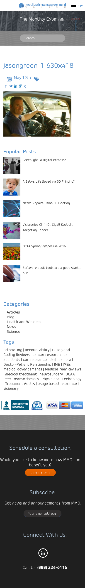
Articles (13, 312)
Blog (10, 316)
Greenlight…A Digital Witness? (44, 160)
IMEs (67, 364)
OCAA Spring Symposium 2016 (44, 246)
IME (57, 364)
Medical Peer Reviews (63, 369)
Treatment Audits (20, 383)
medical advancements (22, 369)
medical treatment (21, 374)
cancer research (46, 354)
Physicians (50, 378)
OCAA (70, 374)
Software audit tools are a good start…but (52, 270)
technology (71, 378)
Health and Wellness (24, 321)
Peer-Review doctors (21, 378)
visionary (11, 388)
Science (13, 331)
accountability (37, 349)
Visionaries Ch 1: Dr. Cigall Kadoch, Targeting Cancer (48, 227)
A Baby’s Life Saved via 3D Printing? (49, 181)
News (11, 326)
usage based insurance (57, 383)
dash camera (60, 359)
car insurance (35, 359)
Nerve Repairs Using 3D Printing (46, 203)
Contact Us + (40, 472)
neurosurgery (51, 374)
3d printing (12, 349)
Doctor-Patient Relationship (27, 364)
